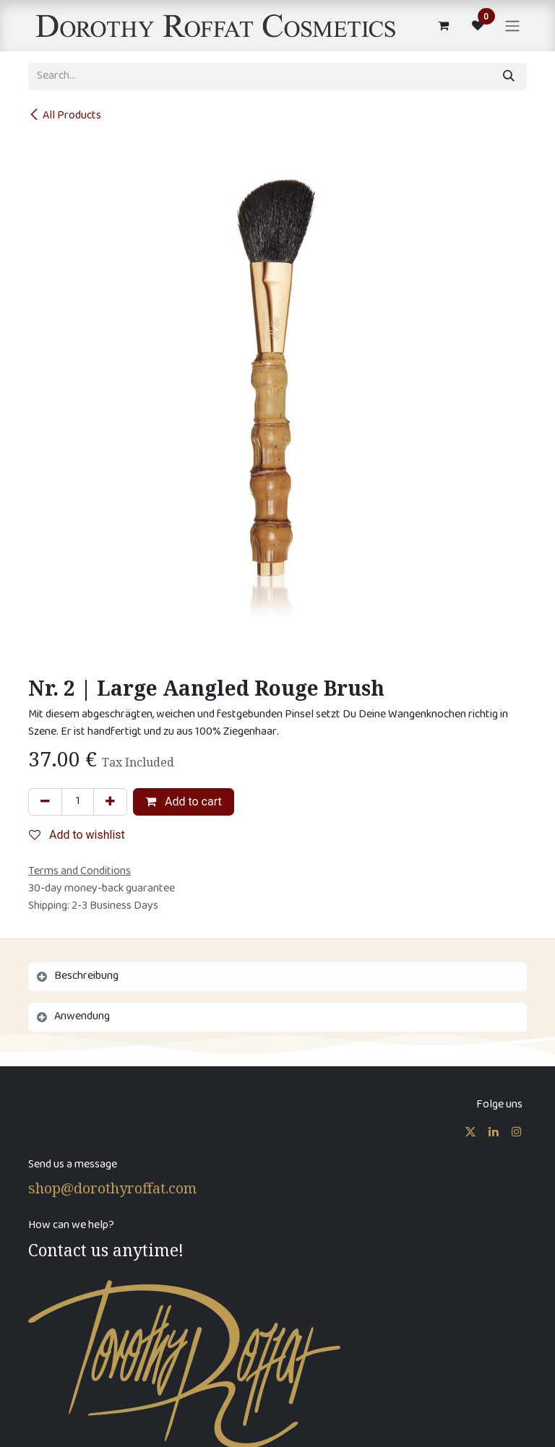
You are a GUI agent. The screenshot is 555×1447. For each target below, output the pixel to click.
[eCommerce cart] (443, 25)
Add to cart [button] (183, 801)
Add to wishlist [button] (77, 835)
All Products (64, 116)
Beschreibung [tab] (86, 976)
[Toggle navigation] (512, 25)
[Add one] (110, 802)
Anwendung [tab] (82, 1017)
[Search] (509, 76)
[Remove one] (45, 802)
